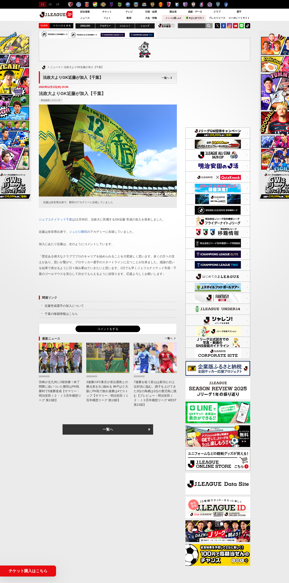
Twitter (217, 25)
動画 (129, 18)
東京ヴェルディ (119, 4)
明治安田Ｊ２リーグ (50, 100)
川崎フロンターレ (136, 4)
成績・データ (195, 11)
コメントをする (107, 329)
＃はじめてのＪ (195, 17)
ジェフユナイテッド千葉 (95, 4)
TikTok (247, 25)
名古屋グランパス (160, 4)
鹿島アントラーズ (70, 4)
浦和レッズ (87, 4)
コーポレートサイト (239, 18)
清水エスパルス (152, 4)
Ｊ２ (49, 4)
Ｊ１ (42, 4)
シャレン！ (125, 26)
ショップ (145, 26)
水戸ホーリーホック (78, 4)
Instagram (229, 25)
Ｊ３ (57, 4)
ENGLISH (85, 26)
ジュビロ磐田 (78, 231)
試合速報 (85, 11)
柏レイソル (103, 4)
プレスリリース (217, 18)
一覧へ (167, 77)
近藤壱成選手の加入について (64, 305)
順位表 (173, 11)
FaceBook (223, 25)
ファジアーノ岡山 (201, 4)
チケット (107, 11)
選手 (239, 11)
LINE (241, 25)
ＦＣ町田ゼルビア (127, 4)
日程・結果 (151, 11)
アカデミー (105, 26)
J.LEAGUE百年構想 (166, 25)
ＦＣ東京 (111, 4)
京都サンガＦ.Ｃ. (168, 4)
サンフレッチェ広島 (209, 4)
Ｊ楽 (173, 18)
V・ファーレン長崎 (226, 4)
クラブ (217, 11)
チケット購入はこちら (28, 571)
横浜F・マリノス (144, 4)
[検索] (208, 26)
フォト (107, 18)
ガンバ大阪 (177, 4)
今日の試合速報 (62, 25)
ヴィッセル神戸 (193, 4)
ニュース (85, 18)
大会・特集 (151, 18)
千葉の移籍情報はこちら (61, 313)
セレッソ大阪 (185, 4)
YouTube (235, 25)
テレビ (129, 11)
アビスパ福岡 (218, 4)
